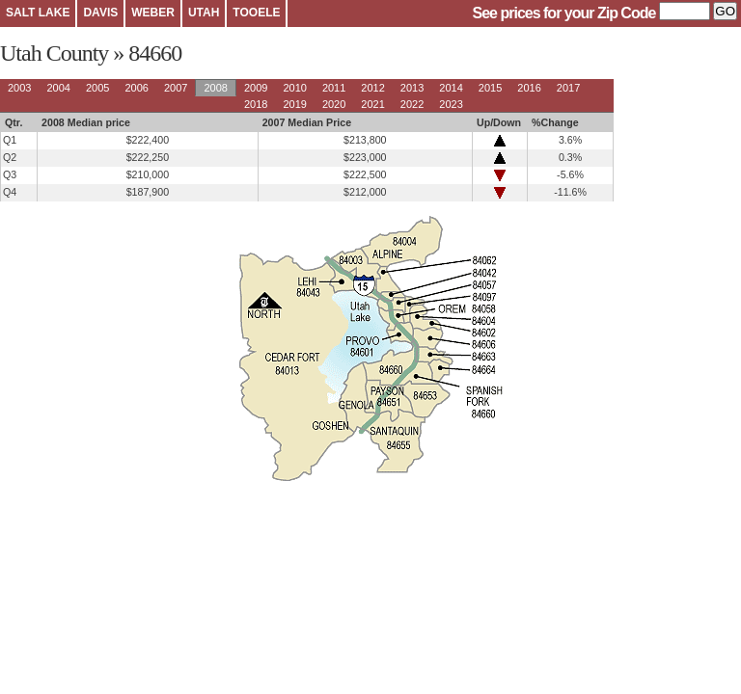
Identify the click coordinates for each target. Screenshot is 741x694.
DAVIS (100, 12)
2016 (528, 87)
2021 (372, 104)
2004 (57, 87)
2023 (450, 104)
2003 (19, 87)
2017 (568, 87)
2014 (450, 87)
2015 (490, 87)
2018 (255, 104)
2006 (136, 87)
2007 (175, 87)
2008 (215, 87)
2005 (97, 87)
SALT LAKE (37, 12)
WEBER (153, 12)
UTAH (203, 12)
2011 (333, 87)
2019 (294, 104)
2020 (333, 104)
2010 (294, 87)
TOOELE (256, 12)
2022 (412, 104)
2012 (372, 87)
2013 (412, 87)
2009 (255, 87)
